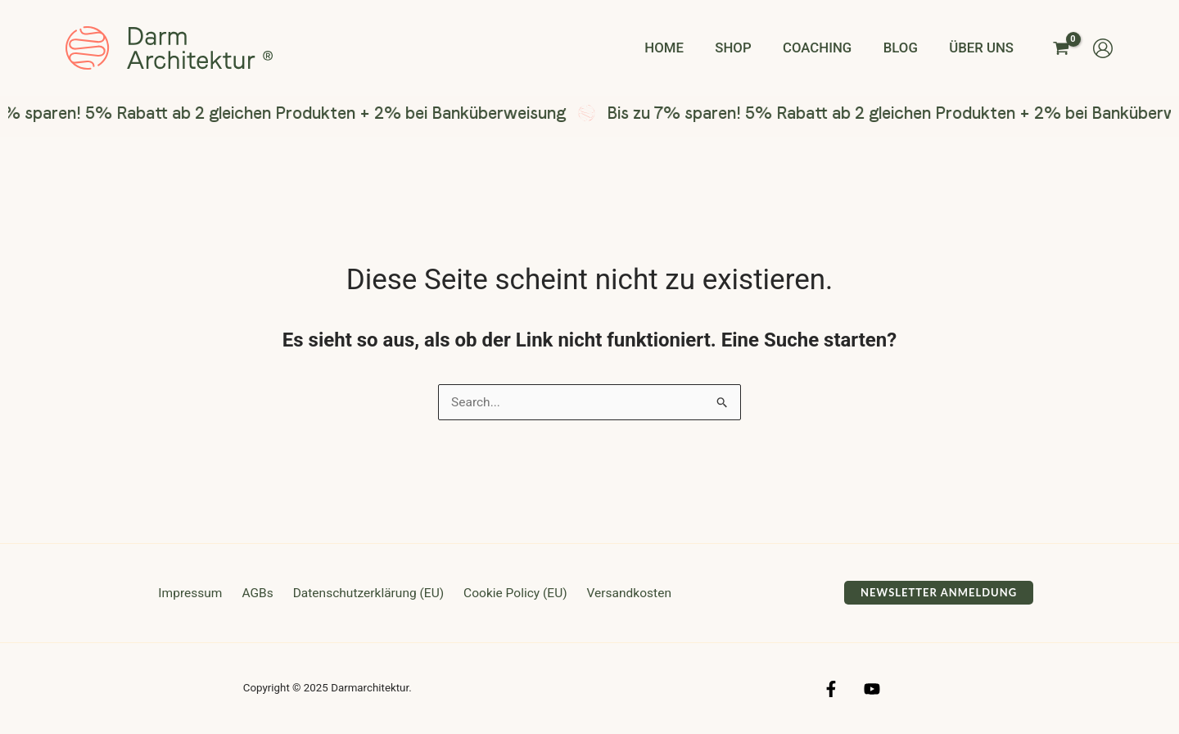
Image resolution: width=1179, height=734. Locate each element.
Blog (906, 47)
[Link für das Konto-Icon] (1103, 48)
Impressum (198, 593)
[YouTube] (872, 690)
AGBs (260, 593)
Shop (747, 47)
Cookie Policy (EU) (511, 593)
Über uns (983, 47)
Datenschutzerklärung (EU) (367, 593)
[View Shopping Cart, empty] (1061, 47)
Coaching (827, 47)
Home (682, 47)
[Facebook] (831, 690)
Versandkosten (622, 593)
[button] (938, 593)
